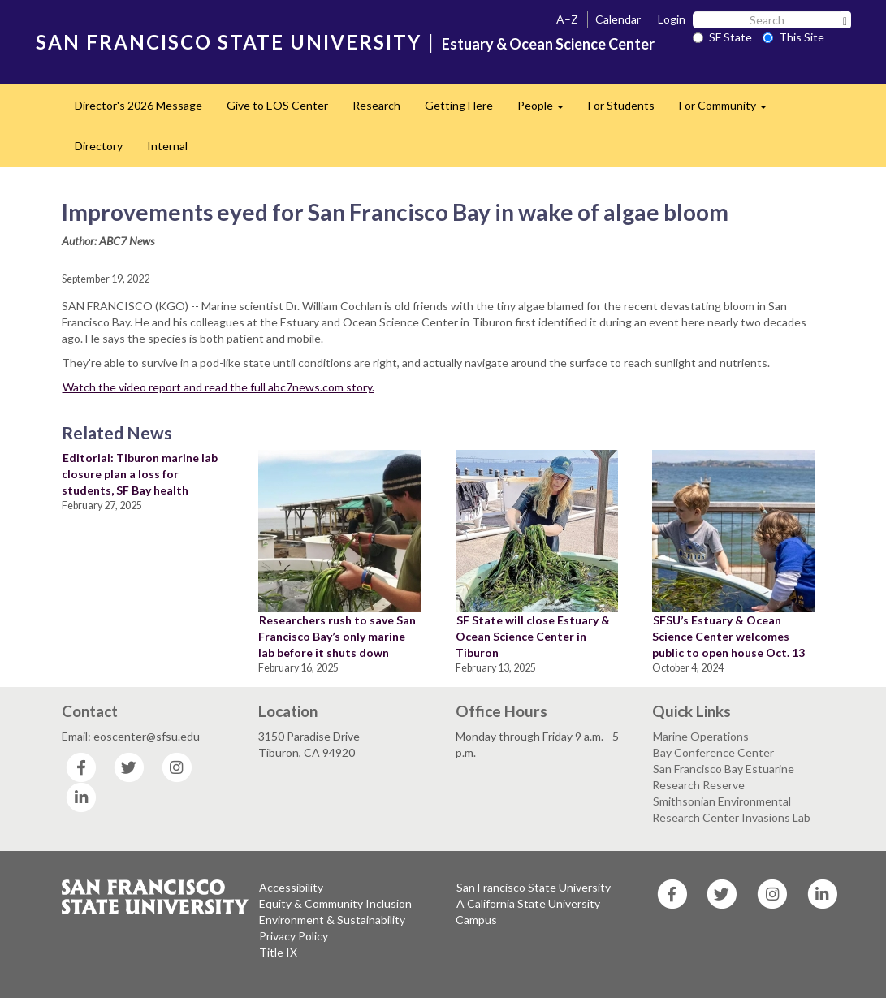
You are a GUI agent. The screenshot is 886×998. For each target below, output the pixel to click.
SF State (722, 37)
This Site (793, 37)
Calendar (618, 19)
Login (671, 19)
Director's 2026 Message (138, 105)
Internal (167, 146)
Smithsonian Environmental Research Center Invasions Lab (731, 809)
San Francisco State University (533, 887)
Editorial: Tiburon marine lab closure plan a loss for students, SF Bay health (140, 474)
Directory (99, 146)
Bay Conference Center (713, 752)
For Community (729, 110)
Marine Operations (701, 736)
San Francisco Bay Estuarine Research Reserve (723, 777)
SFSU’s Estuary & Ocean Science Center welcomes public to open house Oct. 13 (728, 636)
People (546, 110)
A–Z (567, 19)
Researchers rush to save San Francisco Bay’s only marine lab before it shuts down (337, 636)
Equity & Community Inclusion (335, 903)
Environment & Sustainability (332, 920)
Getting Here (459, 105)
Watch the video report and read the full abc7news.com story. (218, 387)
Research (376, 105)
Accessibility (291, 887)
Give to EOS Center (277, 105)
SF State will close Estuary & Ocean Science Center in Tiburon (533, 636)
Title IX (278, 952)
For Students (621, 105)
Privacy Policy (293, 936)
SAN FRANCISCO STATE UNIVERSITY (228, 42)
